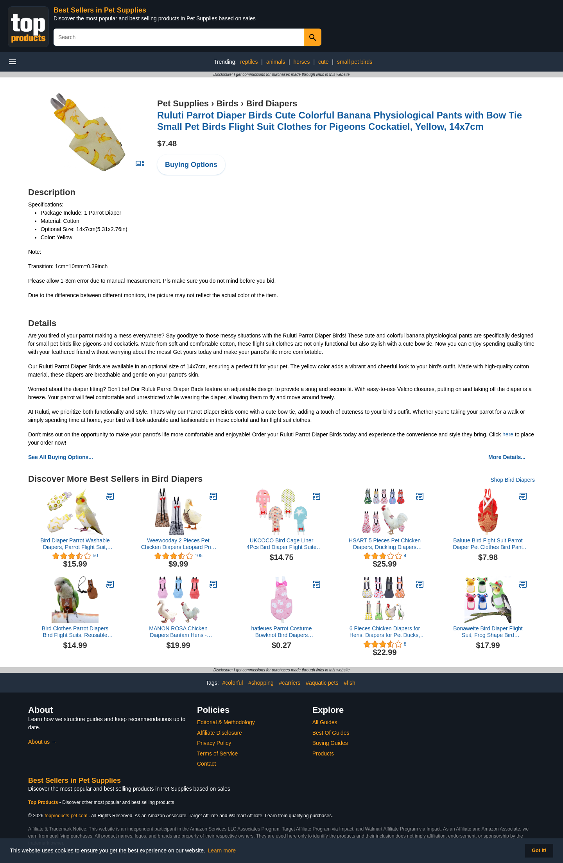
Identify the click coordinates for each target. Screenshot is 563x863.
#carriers (289, 683)
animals (275, 62)
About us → (42, 742)
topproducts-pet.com (66, 815)
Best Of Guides (331, 733)
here (507, 434)
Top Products (43, 802)
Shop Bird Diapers (512, 480)
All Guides (324, 722)
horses (302, 62)
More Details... (506, 457)
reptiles (249, 62)
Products (323, 753)
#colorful (232, 683)
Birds (227, 103)
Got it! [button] (539, 850)
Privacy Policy (214, 743)
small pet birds (354, 62)
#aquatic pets (322, 683)
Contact (206, 764)
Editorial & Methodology (226, 722)
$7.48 (167, 143)
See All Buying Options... (60, 457)
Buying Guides (330, 743)
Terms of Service (217, 753)
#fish (349, 683)
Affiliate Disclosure (219, 733)
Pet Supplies (183, 103)
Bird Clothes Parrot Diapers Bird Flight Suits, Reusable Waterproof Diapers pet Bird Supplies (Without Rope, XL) (75, 632)
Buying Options (191, 165)
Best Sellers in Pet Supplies (100, 10)
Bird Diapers (271, 103)
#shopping (261, 683)
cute (323, 62)
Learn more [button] (222, 850)
